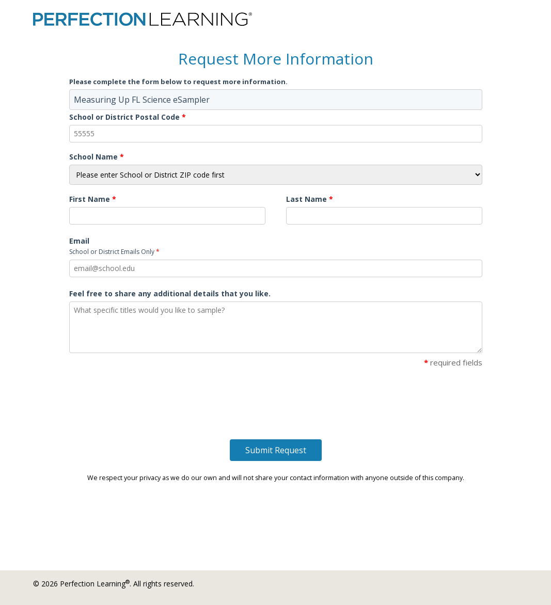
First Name (92, 199)
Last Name (309, 199)
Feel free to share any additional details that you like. (170, 293)
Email (114, 246)
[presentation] (147, 393)
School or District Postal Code (127, 117)
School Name (96, 157)
